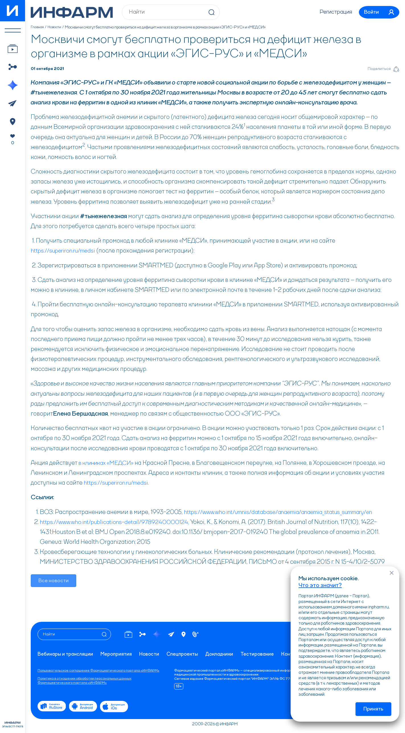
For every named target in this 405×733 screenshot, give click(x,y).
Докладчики (225, 654)
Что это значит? (320, 585)
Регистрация (332, 12)
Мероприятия (118, 654)
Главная (38, 27)
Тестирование (264, 654)
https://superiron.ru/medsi (65, 251)
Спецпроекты (187, 654)
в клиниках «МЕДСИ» (108, 463)
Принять (373, 709)
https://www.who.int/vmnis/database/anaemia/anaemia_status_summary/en (286, 512)
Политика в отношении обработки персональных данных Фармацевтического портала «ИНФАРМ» (84, 681)
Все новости (54, 581)
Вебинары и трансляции (66, 654)
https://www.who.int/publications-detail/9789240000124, (118, 522)
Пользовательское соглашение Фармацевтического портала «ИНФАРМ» (98, 670)
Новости (55, 27)
